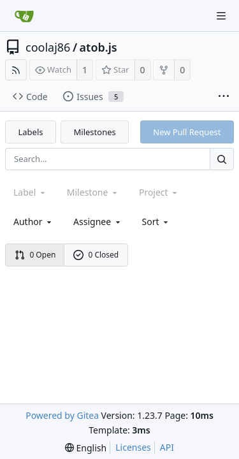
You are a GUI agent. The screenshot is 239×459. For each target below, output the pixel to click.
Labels (30, 132)
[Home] (24, 15)
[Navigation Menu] (221, 15)
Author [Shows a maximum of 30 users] (33, 221)
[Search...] (222, 159)
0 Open (35, 254)
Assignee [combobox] (97, 221)
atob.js (98, 47)
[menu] (156, 221)
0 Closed (96, 254)
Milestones (95, 132)
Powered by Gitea (62, 415)
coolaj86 (47, 47)
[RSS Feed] (16, 69)
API (167, 447)
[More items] (224, 97)
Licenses (133, 447)
